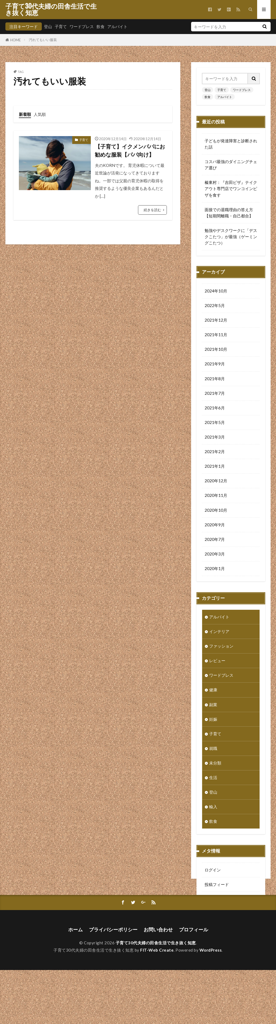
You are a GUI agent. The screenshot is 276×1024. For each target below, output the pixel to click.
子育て (61, 26)
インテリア (219, 631)
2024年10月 (216, 291)
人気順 (40, 114)
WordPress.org (219, 914)
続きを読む (152, 210)
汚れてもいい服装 (43, 40)
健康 (213, 690)
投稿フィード (217, 884)
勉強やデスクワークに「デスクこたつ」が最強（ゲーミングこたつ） (231, 236)
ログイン (213, 870)
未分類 (215, 763)
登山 (48, 26)
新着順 (25, 114)
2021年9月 (215, 364)
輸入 (213, 807)
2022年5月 (215, 306)
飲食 (100, 26)
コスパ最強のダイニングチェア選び (231, 164)
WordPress (210, 1004)
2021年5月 (215, 422)
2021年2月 (215, 452)
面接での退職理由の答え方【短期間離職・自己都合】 (229, 212)
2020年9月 (215, 525)
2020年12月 (216, 481)
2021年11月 (216, 335)
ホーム (75, 983)
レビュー (217, 661)
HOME (15, 40)
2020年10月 (216, 510)
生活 (213, 778)
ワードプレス (82, 26)
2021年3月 (215, 437)
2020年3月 (215, 554)
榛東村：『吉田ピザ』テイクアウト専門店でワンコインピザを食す (231, 188)
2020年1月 (215, 569)
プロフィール (193, 983)
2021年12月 (216, 320)
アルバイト (117, 26)
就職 (213, 748)
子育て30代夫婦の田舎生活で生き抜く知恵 (51, 9)
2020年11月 (216, 495)
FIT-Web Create (157, 1004)
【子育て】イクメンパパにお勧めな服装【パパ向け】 (130, 150)
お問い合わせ (158, 983)
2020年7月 (215, 539)
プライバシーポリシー (113, 983)
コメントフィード (221, 899)
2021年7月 (215, 393)
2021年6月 (215, 408)
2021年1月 (215, 466)
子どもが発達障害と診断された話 (231, 143)
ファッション (221, 646)
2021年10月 (216, 349)
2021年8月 (215, 379)
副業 (213, 705)
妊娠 (213, 719)
